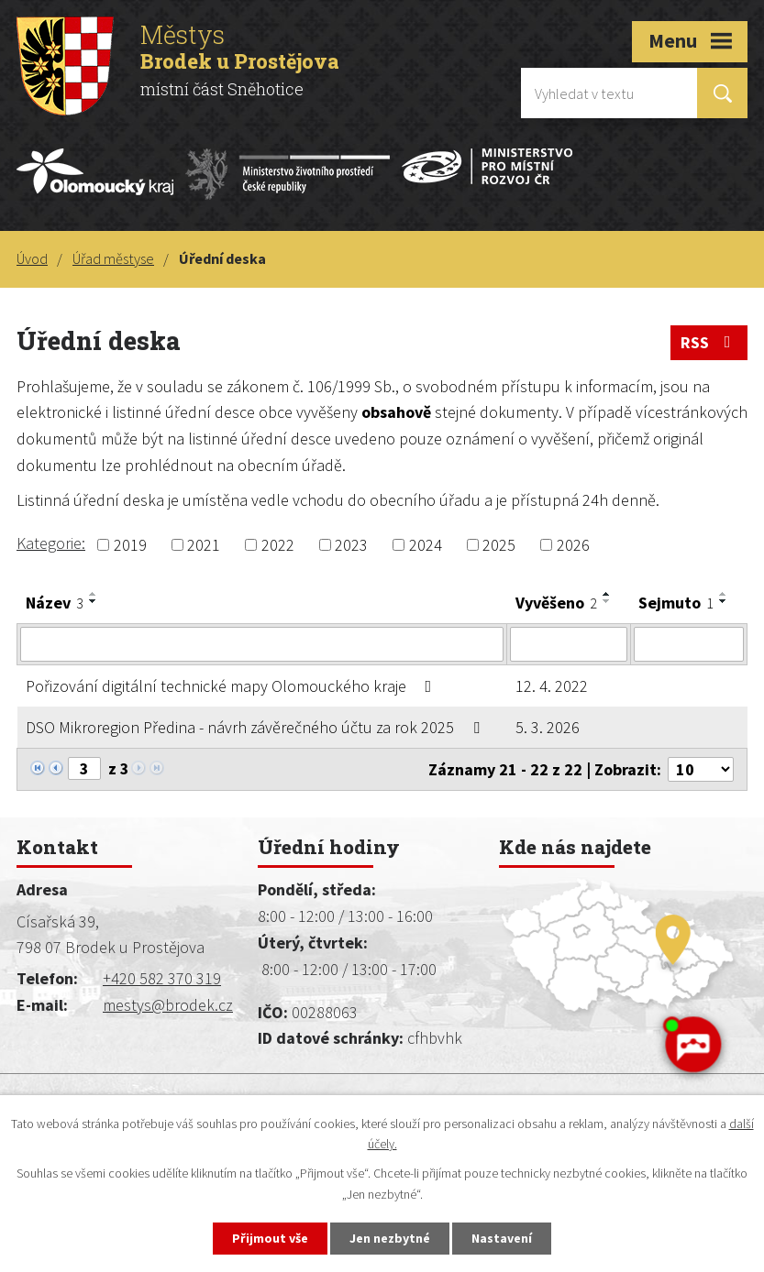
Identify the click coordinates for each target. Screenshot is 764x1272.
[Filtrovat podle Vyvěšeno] (568, 644)
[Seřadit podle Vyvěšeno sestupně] (607, 601)
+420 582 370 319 (162, 978)
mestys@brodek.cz (168, 1004)
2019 (130, 544)
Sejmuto (676, 602)
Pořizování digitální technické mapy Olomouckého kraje (232, 685)
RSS (709, 342)
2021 (203, 544)
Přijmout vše (270, 1238)
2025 (498, 544)
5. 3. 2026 (547, 727)
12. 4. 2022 (551, 685)
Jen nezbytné (389, 1238)
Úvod (32, 258)
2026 (573, 544)
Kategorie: (51, 543)
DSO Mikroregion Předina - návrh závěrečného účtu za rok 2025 (256, 727)
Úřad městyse (113, 258)
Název (54, 602)
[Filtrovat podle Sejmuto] (689, 644)
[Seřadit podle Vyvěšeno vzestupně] (607, 594)
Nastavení (501, 1238)
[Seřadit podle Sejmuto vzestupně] (724, 594)
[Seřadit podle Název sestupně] (93, 601)
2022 (277, 544)
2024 (425, 544)
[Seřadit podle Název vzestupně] (93, 594)
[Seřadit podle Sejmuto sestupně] (724, 601)
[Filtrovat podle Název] (262, 644)
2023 (351, 544)
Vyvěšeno (556, 602)
